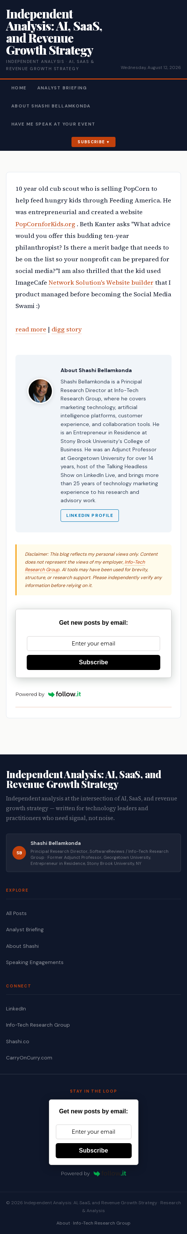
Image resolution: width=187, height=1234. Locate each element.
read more (30, 329)
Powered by (48, 694)
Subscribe (91, 141)
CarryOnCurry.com (29, 1058)
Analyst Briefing (62, 88)
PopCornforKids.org (45, 224)
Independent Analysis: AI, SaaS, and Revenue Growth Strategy (54, 31)
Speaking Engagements (35, 962)
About (63, 1223)
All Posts (16, 913)
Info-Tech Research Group (38, 1025)
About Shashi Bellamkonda (50, 106)
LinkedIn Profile (89, 515)
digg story (67, 329)
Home (19, 88)
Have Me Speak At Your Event (53, 124)
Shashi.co (17, 1041)
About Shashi (22, 946)
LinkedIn (16, 1009)
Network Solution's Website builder (101, 282)
